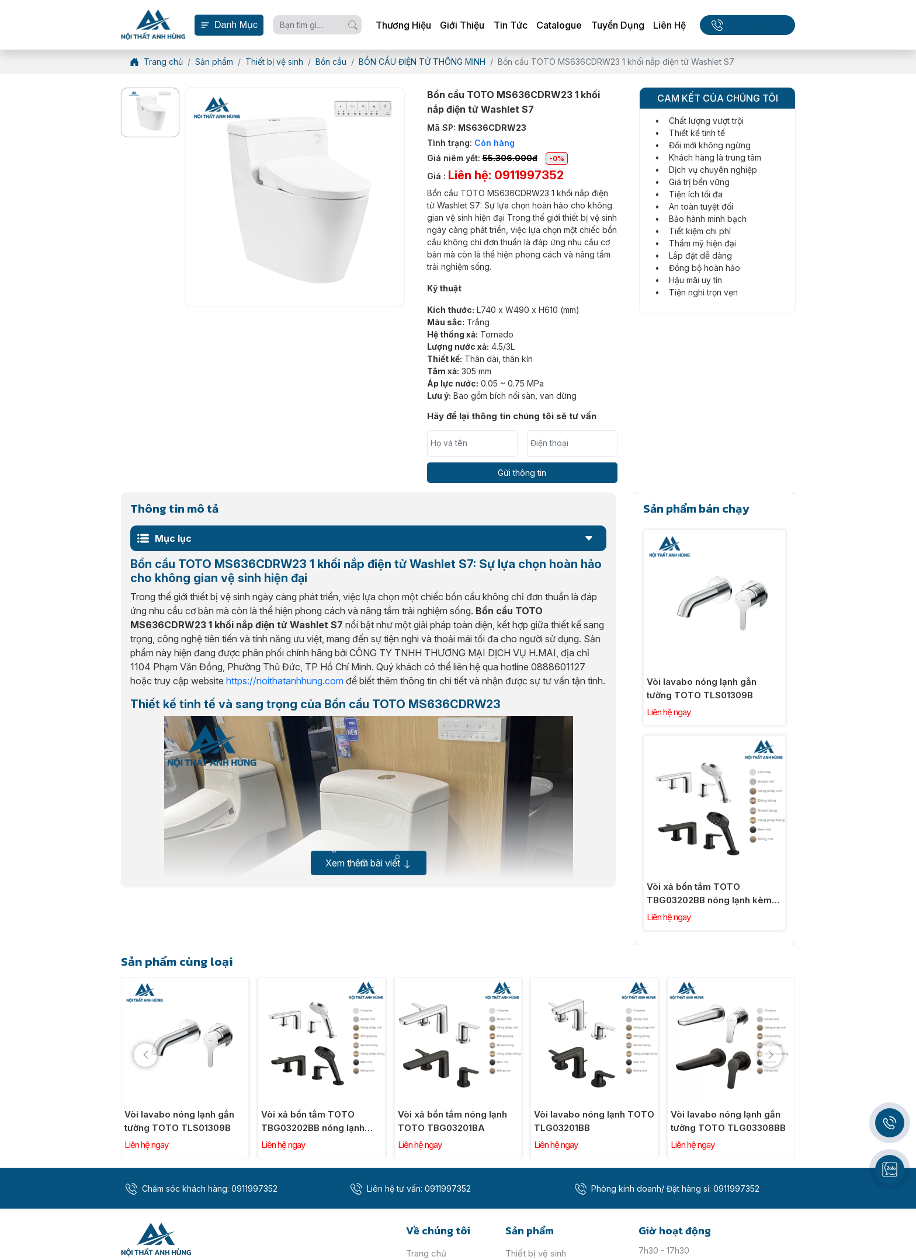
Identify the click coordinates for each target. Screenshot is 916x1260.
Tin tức (511, 25)
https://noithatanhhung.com (285, 681)
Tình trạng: (471, 143)
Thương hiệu (403, 25)
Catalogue (559, 25)
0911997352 (755, 24)
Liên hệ (669, 25)
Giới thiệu (462, 25)
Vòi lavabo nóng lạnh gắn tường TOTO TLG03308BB (728, 1121)
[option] (150, 112)
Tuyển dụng (617, 25)
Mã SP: (476, 128)
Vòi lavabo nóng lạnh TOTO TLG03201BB (594, 1121)
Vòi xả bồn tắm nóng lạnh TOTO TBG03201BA (452, 1121)
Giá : (495, 175)
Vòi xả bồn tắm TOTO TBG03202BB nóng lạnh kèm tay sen (709, 894)
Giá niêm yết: (497, 158)
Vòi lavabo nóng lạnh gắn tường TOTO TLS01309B (702, 688)
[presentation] (145, 1055)
